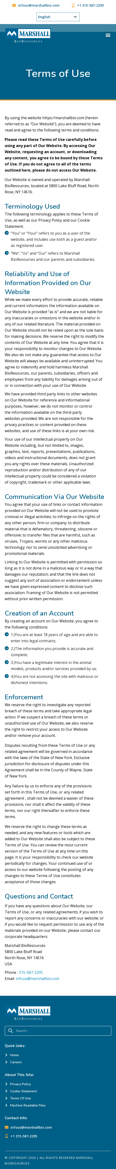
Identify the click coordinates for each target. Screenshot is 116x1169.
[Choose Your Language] (58, 17)
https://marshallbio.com (63, 117)
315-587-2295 (31, 972)
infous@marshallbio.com (37, 978)
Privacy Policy (50, 220)
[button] (108, 35)
